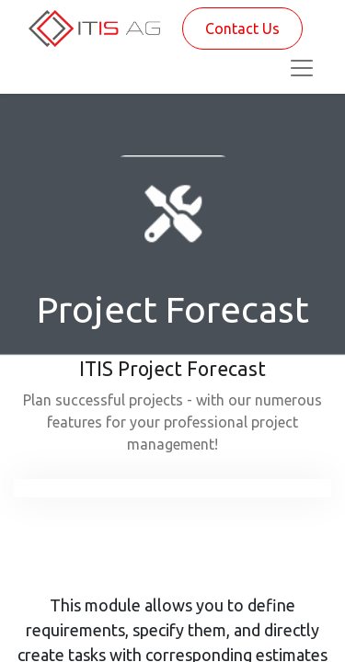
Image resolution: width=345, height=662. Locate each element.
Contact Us (242, 28)
